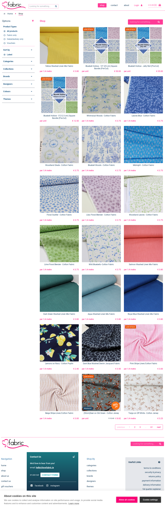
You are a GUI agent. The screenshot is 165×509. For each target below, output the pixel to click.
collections (92, 470)
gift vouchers (7, 486)
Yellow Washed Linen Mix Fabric (59, 66)
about (126, 5)
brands (90, 476)
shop (102, 5)
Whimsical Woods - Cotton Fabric (101, 116)
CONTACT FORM (50, 475)
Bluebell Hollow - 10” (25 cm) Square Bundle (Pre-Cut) (101, 67)
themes (90, 486)
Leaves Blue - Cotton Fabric (143, 116)
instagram (55, 485)
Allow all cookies (127, 500)
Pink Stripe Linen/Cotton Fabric (143, 363)
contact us (6, 481)
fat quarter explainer (152, 489)
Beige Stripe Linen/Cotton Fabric (59, 413)
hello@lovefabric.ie (45, 467)
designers (91, 481)
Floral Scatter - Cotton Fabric (59, 215)
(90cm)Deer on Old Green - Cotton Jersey (101, 413)
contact (114, 5)
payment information (151, 480)
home (3, 465)
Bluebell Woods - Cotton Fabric (101, 165)
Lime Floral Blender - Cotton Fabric (59, 264)
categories (91, 465)
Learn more (73, 503)
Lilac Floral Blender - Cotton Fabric (101, 215)
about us (5, 476)
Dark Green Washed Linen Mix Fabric (59, 314)
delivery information (152, 485)
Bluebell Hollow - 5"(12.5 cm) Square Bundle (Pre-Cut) (59, 117)
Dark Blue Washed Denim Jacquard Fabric (101, 363)
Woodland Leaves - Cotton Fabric (143, 215)
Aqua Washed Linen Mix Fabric (101, 314)
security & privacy (153, 472)
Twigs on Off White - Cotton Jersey (143, 413)
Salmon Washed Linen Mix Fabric (143, 264)
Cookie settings (150, 500)
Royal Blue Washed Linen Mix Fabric (143, 314)
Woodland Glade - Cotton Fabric (59, 165)
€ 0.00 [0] (154, 5)
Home (10, 14)
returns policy (155, 476)
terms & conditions (152, 468)
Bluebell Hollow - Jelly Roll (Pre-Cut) (143, 66)
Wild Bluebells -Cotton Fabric (101, 264)
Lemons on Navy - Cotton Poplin (59, 363)
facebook (39, 485)
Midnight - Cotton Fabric (143, 165)
